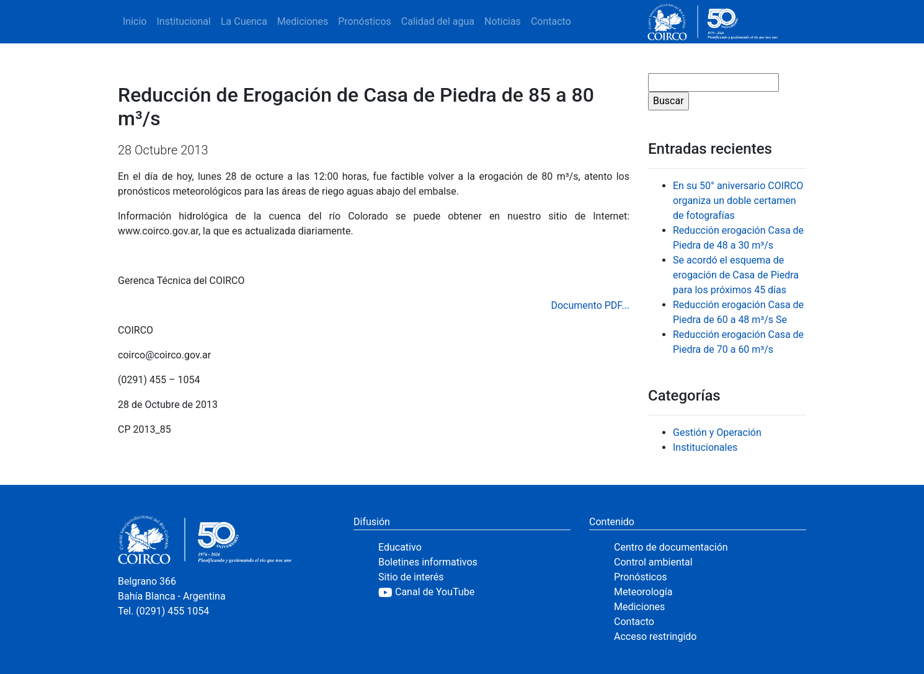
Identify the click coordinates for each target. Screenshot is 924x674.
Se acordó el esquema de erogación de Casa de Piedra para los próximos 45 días (736, 275)
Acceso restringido (655, 636)
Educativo (400, 547)
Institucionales (705, 447)
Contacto (551, 21)
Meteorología (643, 592)
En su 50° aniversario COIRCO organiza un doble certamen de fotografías (738, 200)
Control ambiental (653, 562)
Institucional (183, 21)
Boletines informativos (428, 562)
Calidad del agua (437, 21)
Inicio (134, 21)
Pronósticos (364, 21)
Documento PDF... (590, 305)
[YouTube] (474, 592)
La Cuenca (244, 21)
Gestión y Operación (717, 432)
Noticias (502, 21)
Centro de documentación (671, 547)
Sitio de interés (411, 577)
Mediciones (302, 21)
